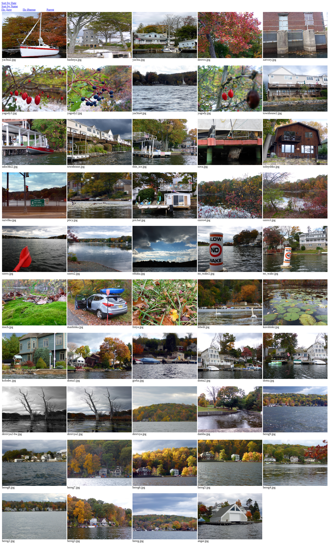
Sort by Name (9, 6)
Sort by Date (8, 3)
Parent (50, 9)
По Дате (6, 9)
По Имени (29, 9)
